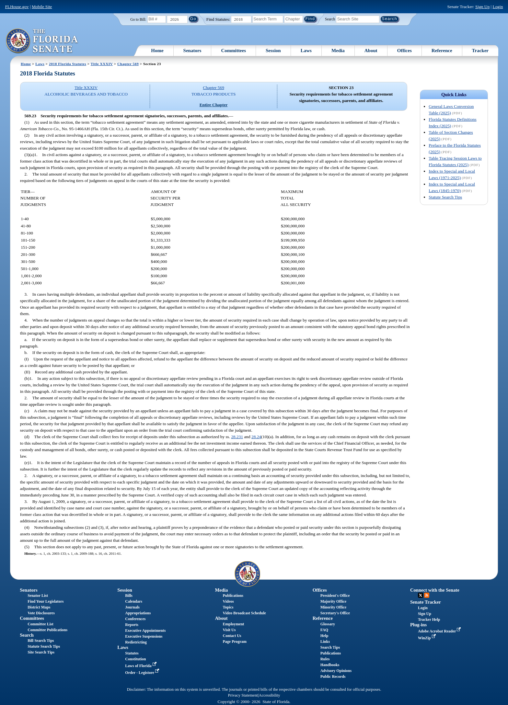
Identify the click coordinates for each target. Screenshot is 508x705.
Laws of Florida (141, 666)
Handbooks (330, 665)
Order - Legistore (142, 672)
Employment (233, 624)
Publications (233, 595)
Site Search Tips (41, 652)
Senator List (38, 595)
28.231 (237, 436)
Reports (131, 624)
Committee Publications (47, 630)
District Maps (39, 607)
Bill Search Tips (41, 640)
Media (338, 50)
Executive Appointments (145, 630)
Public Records (333, 676)
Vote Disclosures (41, 613)
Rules (325, 659)
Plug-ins (418, 624)
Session (273, 50)
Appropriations (138, 613)
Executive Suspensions (143, 636)
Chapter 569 (128, 64)
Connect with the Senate (434, 590)
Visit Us (229, 630)
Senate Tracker (425, 602)
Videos (228, 601)
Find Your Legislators (46, 601)
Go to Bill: (138, 19)
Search (330, 19)
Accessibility (269, 695)
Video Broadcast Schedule (244, 613)
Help (324, 635)
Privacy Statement (243, 695)
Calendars (133, 601)
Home (157, 50)
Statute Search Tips (445, 197)
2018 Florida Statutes (67, 64)
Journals (132, 607)
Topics (228, 607)
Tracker (480, 50)
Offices (404, 50)
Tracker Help (429, 619)
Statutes (131, 653)
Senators (192, 50)
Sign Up (482, 6)
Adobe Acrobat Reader (440, 631)
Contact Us (232, 635)
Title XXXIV (102, 64)
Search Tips (330, 647)
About (370, 50)
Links (325, 641)
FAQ (324, 630)
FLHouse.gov (17, 6)
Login (497, 6)
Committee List (40, 624)
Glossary (327, 624)
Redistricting (136, 642)
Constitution (135, 659)
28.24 (256, 436)
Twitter (420, 595)
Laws (306, 50)
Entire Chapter (214, 104)
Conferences (135, 619)
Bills (129, 595)
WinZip (427, 638)
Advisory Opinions (336, 670)
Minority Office (333, 607)
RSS (426, 595)
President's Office (335, 595)
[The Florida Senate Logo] (42, 41)
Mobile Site (42, 6)
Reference (442, 50)
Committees (233, 50)
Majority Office (333, 601)
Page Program (235, 641)
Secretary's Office (335, 613)
